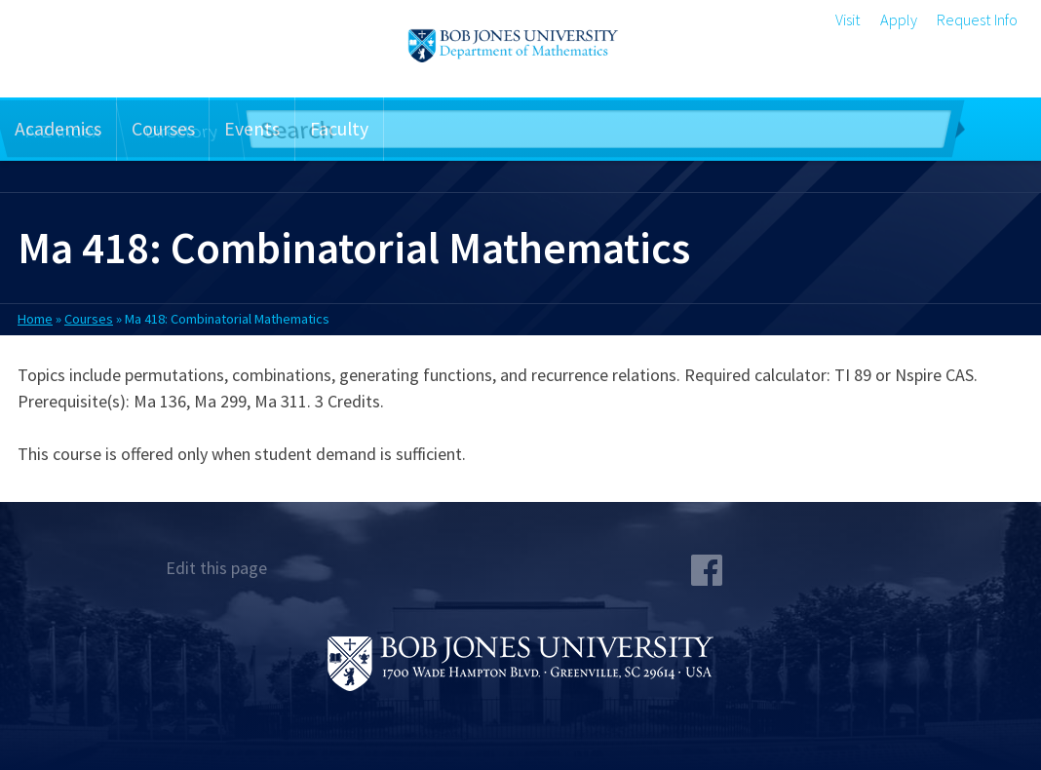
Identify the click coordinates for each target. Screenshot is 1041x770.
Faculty (339, 128)
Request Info (977, 19)
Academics (58, 128)
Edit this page (216, 568)
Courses (163, 128)
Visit (848, 19)
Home (35, 318)
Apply (898, 19)
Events (252, 128)
